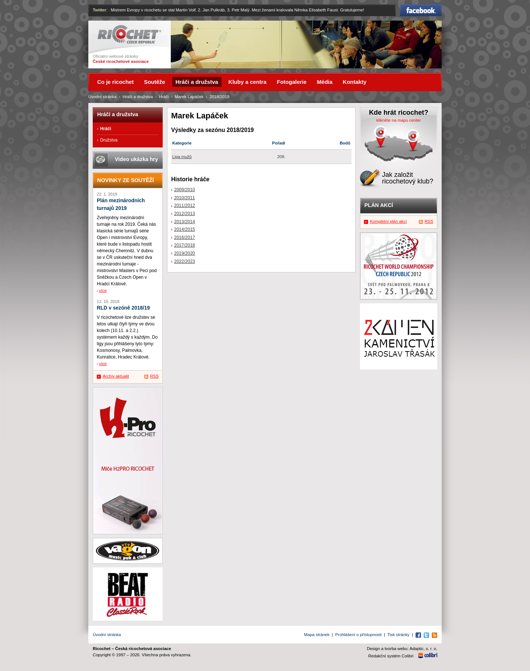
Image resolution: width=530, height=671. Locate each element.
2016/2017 (184, 237)
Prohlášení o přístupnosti (358, 634)
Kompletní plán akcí (388, 221)
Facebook (421, 10)
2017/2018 (184, 245)
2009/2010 (184, 189)
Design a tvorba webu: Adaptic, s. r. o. (402, 648)
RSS (154, 376)
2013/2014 (184, 221)
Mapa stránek (316, 634)
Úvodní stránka (102, 96)
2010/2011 (184, 197)
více (103, 290)
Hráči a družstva (138, 96)
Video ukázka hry (136, 159)
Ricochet (129, 34)
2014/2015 (184, 229)
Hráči (164, 96)
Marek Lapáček (189, 96)
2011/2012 (184, 205)
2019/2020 (184, 253)
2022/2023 (184, 261)
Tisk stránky (398, 634)
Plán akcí (378, 205)
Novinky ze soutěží (125, 180)
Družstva (108, 140)
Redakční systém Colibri (391, 656)
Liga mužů (182, 156)
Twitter (99, 10)
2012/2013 (184, 213)
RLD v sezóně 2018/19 (123, 308)
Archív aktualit (116, 376)
